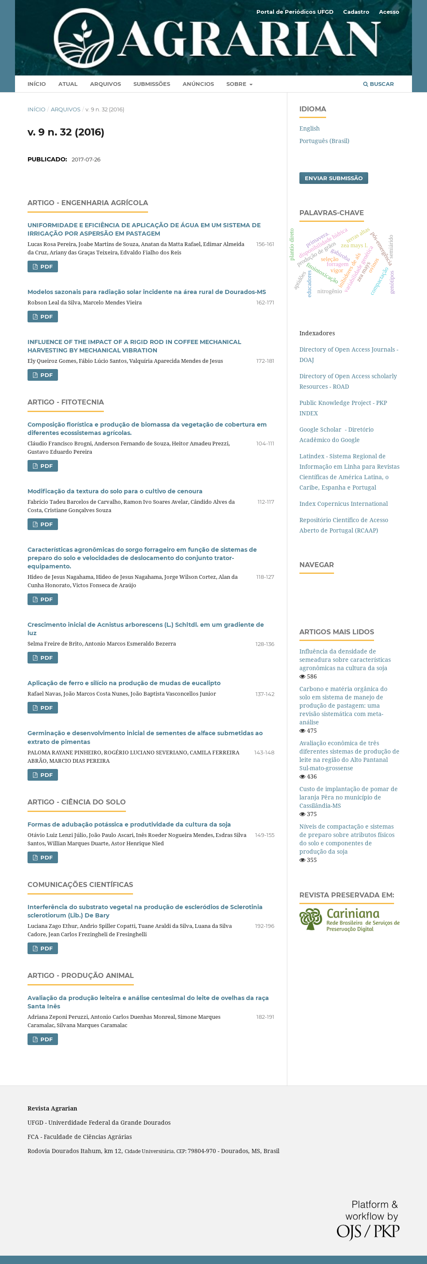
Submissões (151, 83)
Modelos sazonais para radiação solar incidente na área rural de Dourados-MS (147, 292)
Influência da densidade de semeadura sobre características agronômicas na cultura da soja (345, 659)
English (309, 128)
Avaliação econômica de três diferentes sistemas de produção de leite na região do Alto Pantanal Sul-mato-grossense (349, 755)
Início (37, 83)
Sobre (237, 83)
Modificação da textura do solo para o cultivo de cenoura (115, 491)
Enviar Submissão (334, 178)
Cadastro (356, 11)
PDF (46, 266)
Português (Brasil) (324, 141)
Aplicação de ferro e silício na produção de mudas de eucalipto (124, 683)
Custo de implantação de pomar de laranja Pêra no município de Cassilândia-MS (348, 797)
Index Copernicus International (343, 504)
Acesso (389, 11)
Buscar (378, 83)
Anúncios (198, 83)
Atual (68, 83)
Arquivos (105, 83)
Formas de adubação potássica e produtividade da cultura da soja (129, 824)
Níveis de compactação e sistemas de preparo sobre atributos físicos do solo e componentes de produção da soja (346, 838)
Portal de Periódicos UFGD (295, 11)
